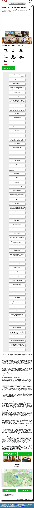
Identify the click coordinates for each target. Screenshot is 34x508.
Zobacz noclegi (24, 490)
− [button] (3, 472)
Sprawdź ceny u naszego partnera (10, 454)
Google (16, 504)
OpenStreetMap (29, 486)
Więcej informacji (25, 453)
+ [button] (3, 470)
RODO (23, 506)
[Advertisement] (17, 21)
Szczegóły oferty (9, 490)
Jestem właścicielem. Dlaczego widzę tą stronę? (8, 495)
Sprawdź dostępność (8, 68)
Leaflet (25, 486)
